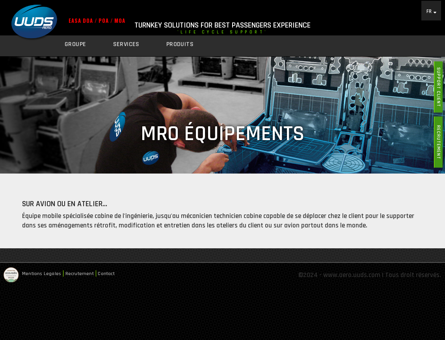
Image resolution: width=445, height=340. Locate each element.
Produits (180, 44)
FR (429, 11)
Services (126, 44)
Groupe (75, 44)
